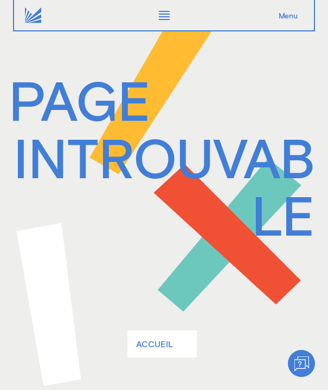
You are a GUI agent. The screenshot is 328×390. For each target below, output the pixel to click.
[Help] (301, 363)
